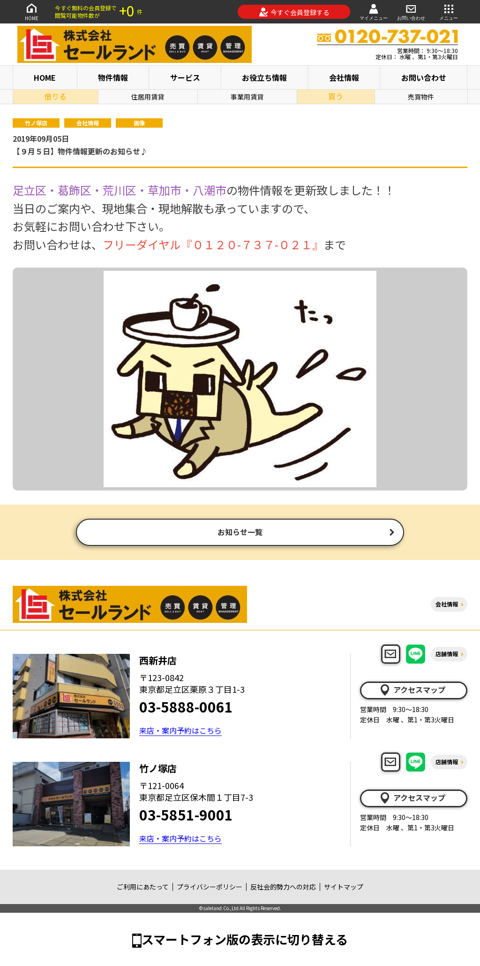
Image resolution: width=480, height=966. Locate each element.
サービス (185, 77)
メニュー (448, 11)
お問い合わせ (411, 11)
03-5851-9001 (186, 815)
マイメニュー (373, 11)
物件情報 (113, 77)
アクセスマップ (412, 691)
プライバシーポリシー (209, 887)
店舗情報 (446, 655)
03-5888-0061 (186, 707)
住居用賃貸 (147, 96)
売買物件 (421, 96)
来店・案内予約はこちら (180, 731)
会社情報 (344, 77)
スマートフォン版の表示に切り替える (245, 940)
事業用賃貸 (247, 96)
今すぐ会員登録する (294, 12)
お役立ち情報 (264, 77)
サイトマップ (343, 887)
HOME (31, 11)
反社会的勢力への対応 (283, 887)
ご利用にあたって (143, 887)
